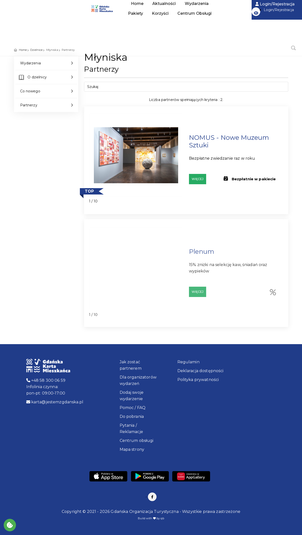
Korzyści (160, 13)
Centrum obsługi (137, 440)
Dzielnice (36, 50)
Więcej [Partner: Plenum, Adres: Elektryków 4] (197, 294)
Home (33, 10)
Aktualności (164, 3)
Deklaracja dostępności (200, 370)
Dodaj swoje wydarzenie (132, 395)
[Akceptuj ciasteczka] (10, 525)
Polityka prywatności (198, 379)
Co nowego (30, 91)
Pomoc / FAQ (133, 407)
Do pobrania (132, 416)
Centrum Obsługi (194, 13)
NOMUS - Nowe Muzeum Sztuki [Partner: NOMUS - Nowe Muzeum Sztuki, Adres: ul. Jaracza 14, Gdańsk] (229, 141)
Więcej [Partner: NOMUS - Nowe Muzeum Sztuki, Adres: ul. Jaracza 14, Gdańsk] (197, 179)
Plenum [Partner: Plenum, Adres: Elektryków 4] (201, 254)
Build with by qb (151, 518)
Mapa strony (132, 449)
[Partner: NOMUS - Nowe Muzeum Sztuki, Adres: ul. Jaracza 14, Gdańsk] (136, 155)
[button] (256, 11)
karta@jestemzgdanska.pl (55, 402)
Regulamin (188, 362)
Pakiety (135, 13)
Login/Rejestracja (275, 4)
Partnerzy (28, 105)
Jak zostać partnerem (131, 365)
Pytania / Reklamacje (131, 428)
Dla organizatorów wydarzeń (138, 380)
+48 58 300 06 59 (46, 380)
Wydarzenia (197, 3)
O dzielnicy (32, 78)
